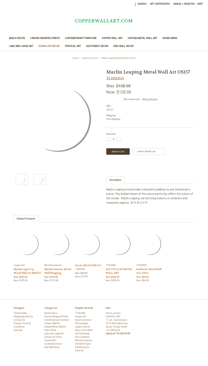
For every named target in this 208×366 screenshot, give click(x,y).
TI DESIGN (80, 313)
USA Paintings (82, 333)
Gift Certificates (160, 4)
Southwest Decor (97, 46)
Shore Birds (169, 38)
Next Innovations (83, 340)
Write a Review (149, 99)
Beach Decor (17, 38)
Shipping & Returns (23, 316)
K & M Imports (82, 347)
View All (79, 350)
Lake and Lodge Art (21, 46)
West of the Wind (83, 330)
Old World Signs (83, 343)
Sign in (177, 4)
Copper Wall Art (112, 38)
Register (189, 4)
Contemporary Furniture (81, 38)
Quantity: (111, 134)
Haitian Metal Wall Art (142, 38)
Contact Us (19, 320)
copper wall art (82, 326)
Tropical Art (73, 46)
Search (142, 4)
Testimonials (20, 313)
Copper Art (80, 316)
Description (115, 179)
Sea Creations (82, 337)
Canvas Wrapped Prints (45, 38)
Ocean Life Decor (48, 46)
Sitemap (18, 330)
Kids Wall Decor (123, 46)
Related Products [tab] (26, 218)
